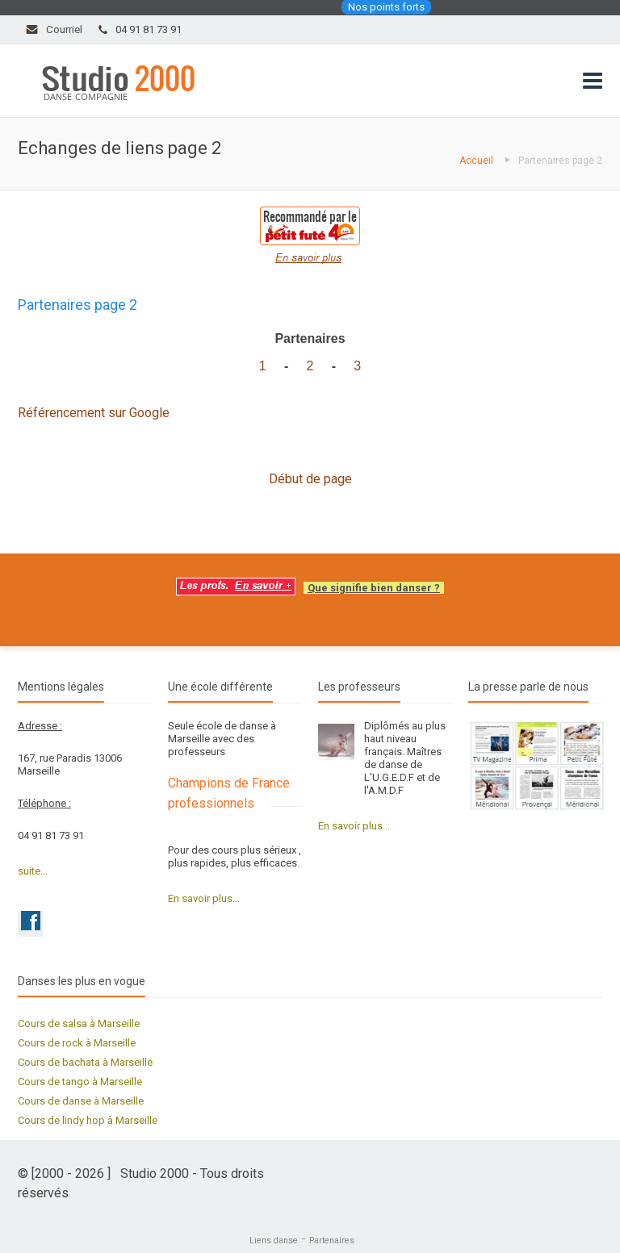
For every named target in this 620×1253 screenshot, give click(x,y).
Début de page (310, 479)
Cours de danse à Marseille (81, 1101)
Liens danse (273, 1240)
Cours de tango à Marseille (80, 1081)
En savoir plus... (204, 898)
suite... (33, 871)
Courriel (64, 29)
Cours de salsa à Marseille (79, 1023)
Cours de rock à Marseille (77, 1043)
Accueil (476, 160)
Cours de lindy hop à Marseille (87, 1120)
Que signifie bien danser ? (374, 588)
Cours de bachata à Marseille (85, 1062)
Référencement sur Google (94, 412)
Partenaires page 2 (560, 160)
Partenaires (331, 1240)
